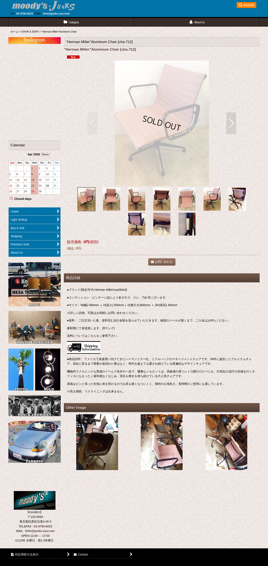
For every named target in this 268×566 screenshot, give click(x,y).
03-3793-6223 (24, 13)
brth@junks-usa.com (56, 13)
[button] (246, 5)
